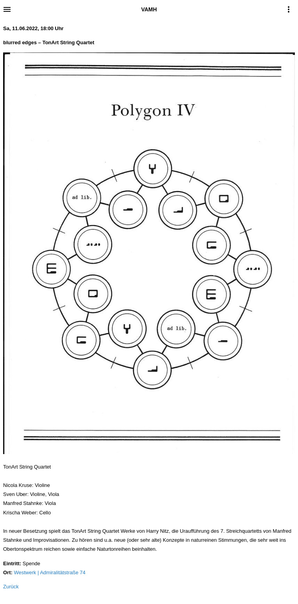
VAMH (149, 9)
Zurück (11, 587)
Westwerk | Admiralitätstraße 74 (49, 572)
